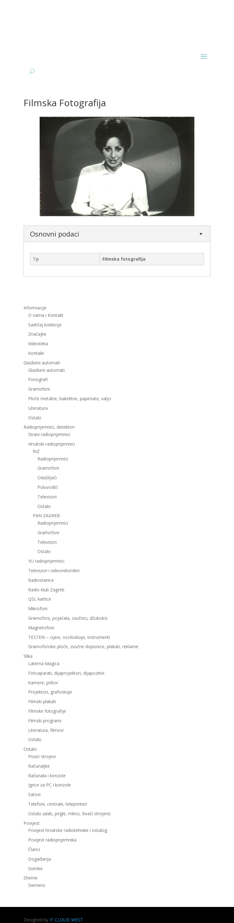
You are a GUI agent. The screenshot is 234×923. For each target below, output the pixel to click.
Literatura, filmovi (45, 730)
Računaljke (39, 766)
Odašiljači (47, 477)
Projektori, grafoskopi (50, 692)
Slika (28, 656)
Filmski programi (44, 721)
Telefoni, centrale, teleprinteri (57, 804)
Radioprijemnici (52, 459)
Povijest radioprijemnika (52, 840)
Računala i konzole (47, 775)
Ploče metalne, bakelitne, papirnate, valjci (69, 398)
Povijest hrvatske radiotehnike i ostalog (67, 830)
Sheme (30, 878)
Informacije (35, 308)
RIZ (36, 451)
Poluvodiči (47, 487)
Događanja (39, 859)
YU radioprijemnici (46, 561)
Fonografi (38, 379)
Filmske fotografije (47, 711)
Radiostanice (41, 580)
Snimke (35, 868)
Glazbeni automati (42, 363)
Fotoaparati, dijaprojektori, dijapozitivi (66, 673)
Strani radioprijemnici (49, 434)
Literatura (38, 408)
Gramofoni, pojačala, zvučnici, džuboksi (67, 618)
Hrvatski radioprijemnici (51, 444)
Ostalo (34, 418)
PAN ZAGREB (46, 515)
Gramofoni (39, 389)
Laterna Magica (43, 663)
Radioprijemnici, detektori (49, 427)
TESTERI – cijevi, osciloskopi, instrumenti (69, 637)
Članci (34, 849)
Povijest (32, 823)
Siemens (36, 885)
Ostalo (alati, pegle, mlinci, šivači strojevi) (69, 813)
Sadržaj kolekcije (45, 325)
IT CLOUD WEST (66, 920)
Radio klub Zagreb (46, 590)
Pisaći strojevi (42, 756)
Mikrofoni (37, 608)
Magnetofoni (41, 628)
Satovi (34, 794)
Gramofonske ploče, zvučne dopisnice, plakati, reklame (83, 646)
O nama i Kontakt (45, 315)
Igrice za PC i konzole (49, 785)
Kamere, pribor (43, 683)
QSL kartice (39, 599)
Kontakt (36, 353)
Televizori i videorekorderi (54, 570)
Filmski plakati (42, 701)
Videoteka (38, 343)
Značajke (37, 334)
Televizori (47, 497)
